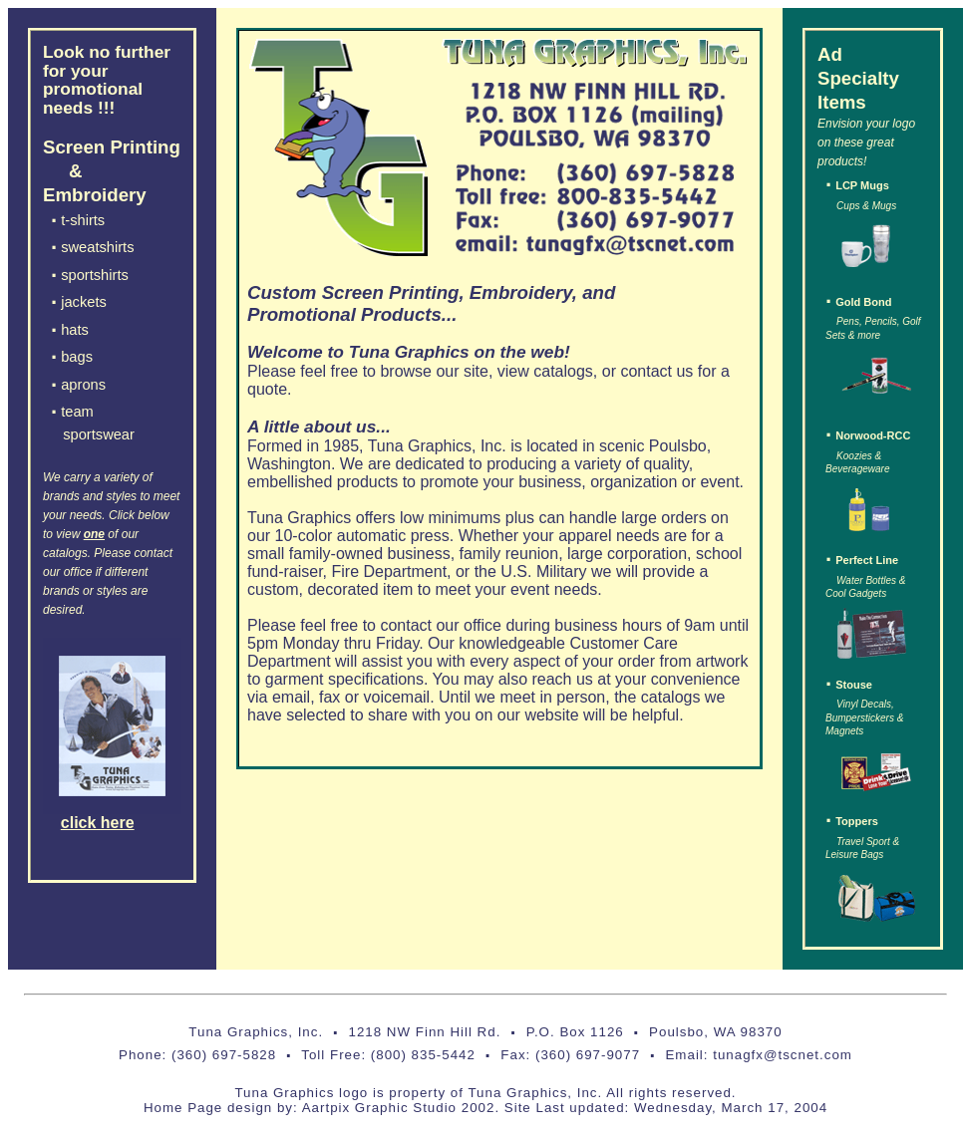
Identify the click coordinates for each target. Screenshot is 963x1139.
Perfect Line (866, 560)
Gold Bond (863, 302)
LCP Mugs (862, 185)
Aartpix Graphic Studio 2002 (398, 1107)
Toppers (856, 821)
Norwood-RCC (872, 435)
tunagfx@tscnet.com (780, 1054)
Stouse (853, 685)
